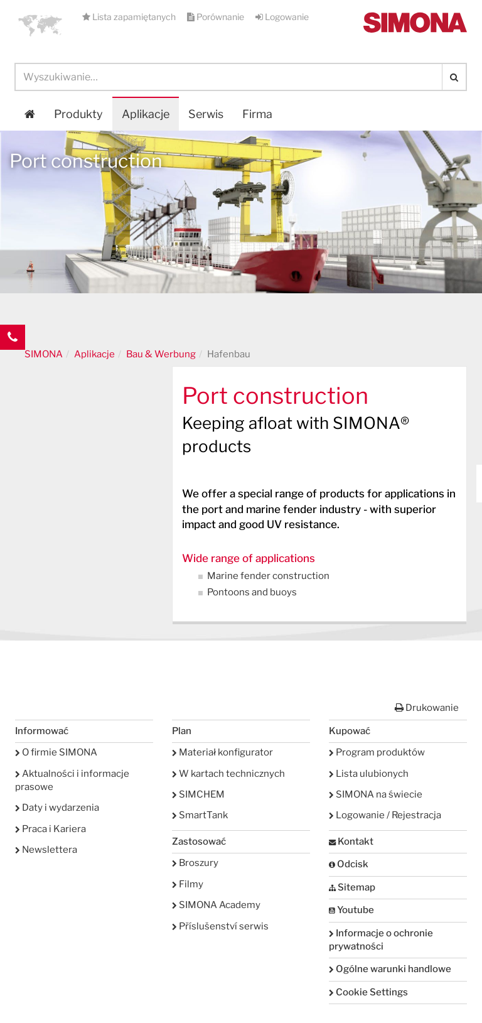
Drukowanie (427, 707)
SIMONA (43, 354)
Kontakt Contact (12, 362)
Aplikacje (145, 114)
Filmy (187, 884)
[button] (40, 25)
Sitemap (352, 887)
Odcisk (348, 864)
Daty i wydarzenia (57, 807)
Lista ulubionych (369, 773)
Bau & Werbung (161, 354)
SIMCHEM (198, 794)
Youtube (351, 910)
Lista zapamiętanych (130, 16)
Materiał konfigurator (222, 752)
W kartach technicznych (228, 773)
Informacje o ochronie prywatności (381, 940)
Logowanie (282, 16)
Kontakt (351, 841)
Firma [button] (257, 114)
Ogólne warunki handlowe (390, 969)
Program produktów (377, 752)
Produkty (78, 114)
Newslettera (46, 849)
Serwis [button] (205, 114)
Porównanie (216, 16)
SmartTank (200, 815)
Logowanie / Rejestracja (385, 815)
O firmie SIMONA (56, 752)
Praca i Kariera (50, 829)
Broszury (195, 863)
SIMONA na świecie (375, 794)
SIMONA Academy (216, 905)
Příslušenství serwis (220, 926)
